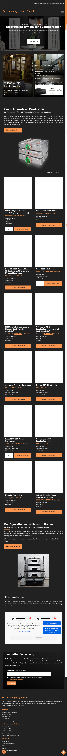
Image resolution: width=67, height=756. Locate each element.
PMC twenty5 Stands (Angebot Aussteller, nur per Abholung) (17, 212)
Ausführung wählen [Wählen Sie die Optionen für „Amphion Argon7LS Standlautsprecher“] (48, 455)
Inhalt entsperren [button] (52, 623)
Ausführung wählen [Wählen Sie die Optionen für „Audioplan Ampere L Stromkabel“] (18, 399)
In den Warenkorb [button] (22, 229)
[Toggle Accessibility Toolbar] (63, 752)
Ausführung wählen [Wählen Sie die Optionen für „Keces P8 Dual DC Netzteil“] (48, 225)
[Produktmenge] (9, 229)
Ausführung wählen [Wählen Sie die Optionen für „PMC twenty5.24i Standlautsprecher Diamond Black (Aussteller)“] (48, 345)
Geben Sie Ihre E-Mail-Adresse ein (17, 670)
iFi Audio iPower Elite (13, 495)
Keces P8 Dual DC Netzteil (46, 211)
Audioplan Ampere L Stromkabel (18, 385)
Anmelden (12, 683)
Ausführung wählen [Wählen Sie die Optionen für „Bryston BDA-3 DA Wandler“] (48, 399)
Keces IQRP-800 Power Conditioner (14, 440)
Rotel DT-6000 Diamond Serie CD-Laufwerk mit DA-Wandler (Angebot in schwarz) (17, 271)
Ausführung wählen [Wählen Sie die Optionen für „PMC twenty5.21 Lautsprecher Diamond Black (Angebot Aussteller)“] (18, 345)
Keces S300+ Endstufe (45, 269)
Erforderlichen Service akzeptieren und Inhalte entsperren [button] (52, 630)
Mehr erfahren (33, 41)
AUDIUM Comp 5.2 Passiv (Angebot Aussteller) (46, 496)
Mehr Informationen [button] (24, 631)
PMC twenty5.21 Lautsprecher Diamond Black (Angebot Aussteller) (17, 329)
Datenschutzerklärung (16, 680)
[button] (62, 12)
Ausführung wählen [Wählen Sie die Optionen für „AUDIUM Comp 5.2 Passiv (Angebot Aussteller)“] (48, 512)
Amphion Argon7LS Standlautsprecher (43, 440)
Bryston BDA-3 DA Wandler (47, 385)
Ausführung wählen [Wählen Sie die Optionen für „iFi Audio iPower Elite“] (18, 509)
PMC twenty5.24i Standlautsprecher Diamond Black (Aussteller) (47, 329)
